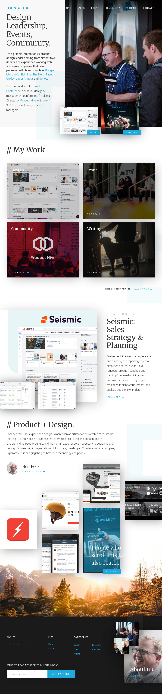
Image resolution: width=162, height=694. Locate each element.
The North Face (42, 74)
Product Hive (28, 100)
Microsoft (12, 74)
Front (95, 8)
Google (49, 70)
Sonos (43, 78)
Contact (148, 8)
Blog (50, 644)
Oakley (10, 78)
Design (77, 645)
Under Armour (24, 78)
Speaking (65, 8)
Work (81, 8)
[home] (14, 6)
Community (113, 8)
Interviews (96, 645)
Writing (131, 8)
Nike (28, 74)
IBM (22, 74)
